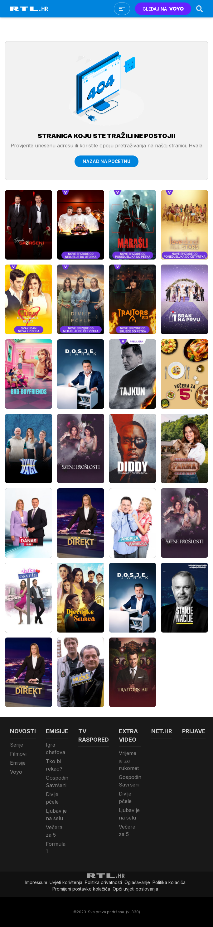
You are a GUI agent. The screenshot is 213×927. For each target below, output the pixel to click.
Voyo (16, 772)
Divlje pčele (52, 798)
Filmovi (18, 754)
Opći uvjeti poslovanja (135, 888)
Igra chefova (55, 748)
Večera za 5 (54, 831)
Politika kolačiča (169, 882)
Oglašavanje (137, 882)
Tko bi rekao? (54, 765)
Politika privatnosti (103, 882)
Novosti (23, 731)
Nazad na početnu (106, 161)
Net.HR (161, 731)
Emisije (18, 763)
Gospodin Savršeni (57, 781)
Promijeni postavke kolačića (81, 888)
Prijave (194, 731)
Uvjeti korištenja (66, 882)
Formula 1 (55, 847)
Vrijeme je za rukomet (129, 760)
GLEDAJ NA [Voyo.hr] (163, 9)
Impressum (36, 882)
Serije (16, 745)
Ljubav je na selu (56, 814)
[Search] (199, 8)
